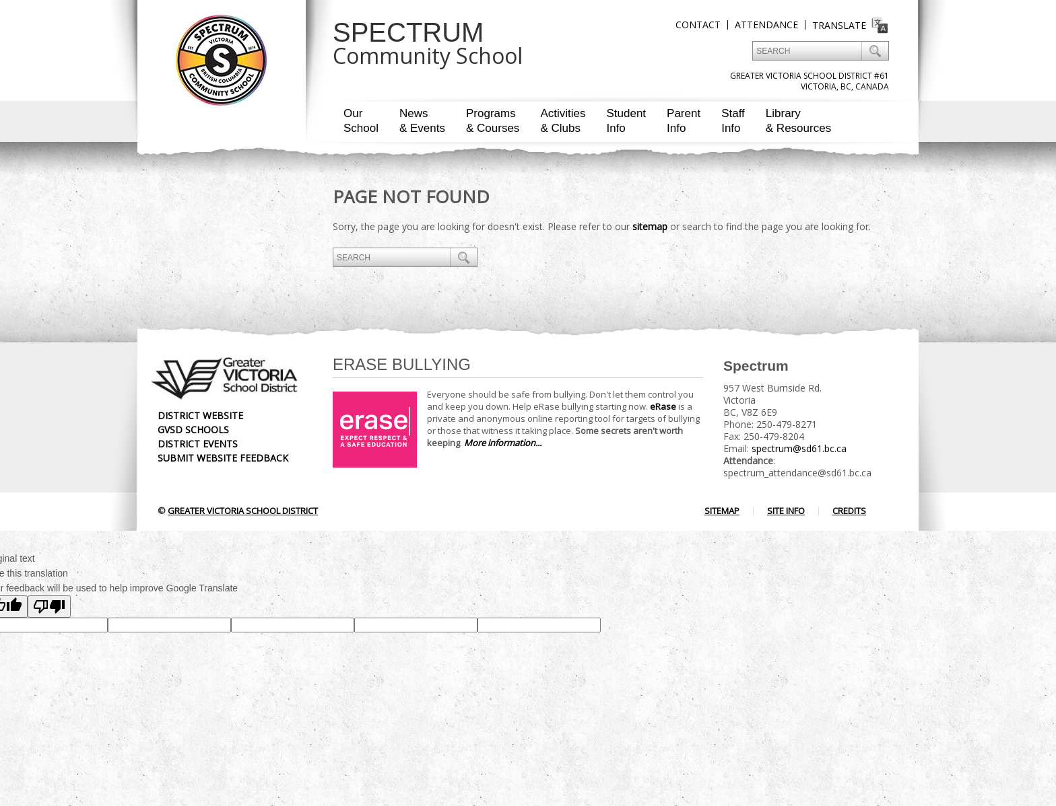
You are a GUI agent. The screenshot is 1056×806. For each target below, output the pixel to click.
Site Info (786, 511)
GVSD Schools (193, 429)
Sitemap (721, 511)
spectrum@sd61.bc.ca (799, 448)
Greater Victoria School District (243, 511)
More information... (502, 443)
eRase (663, 406)
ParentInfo (683, 121)
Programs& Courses (492, 121)
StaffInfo (733, 121)
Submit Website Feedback (223, 457)
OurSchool (360, 121)
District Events (198, 443)
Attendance (766, 24)
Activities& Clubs (562, 121)
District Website (200, 415)
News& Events (422, 121)
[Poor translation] (49, 606)
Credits (849, 511)
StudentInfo (626, 121)
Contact (698, 24)
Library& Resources (798, 121)
